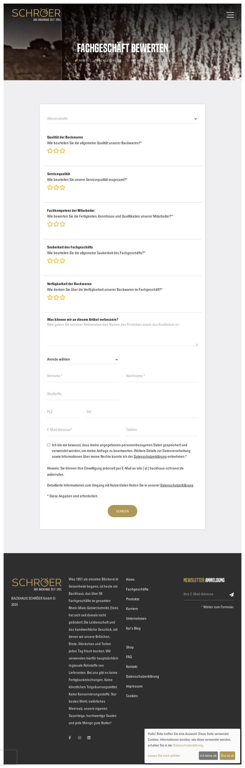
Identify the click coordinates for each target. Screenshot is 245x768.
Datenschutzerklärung (150, 456)
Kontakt (131, 666)
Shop (130, 647)
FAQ (129, 656)
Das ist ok (227, 755)
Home (83, 60)
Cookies (132, 695)
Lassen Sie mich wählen (164, 755)
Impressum (134, 686)
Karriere (132, 608)
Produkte (132, 599)
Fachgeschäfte (109, 60)
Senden (122, 511)
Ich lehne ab (208, 755)
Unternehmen (136, 618)
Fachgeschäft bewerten (150, 60)
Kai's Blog (133, 628)
